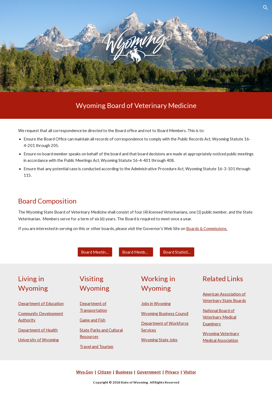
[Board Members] (136, 252)
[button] (265, 7)
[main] (136, 105)
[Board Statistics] (177, 252)
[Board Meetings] (95, 252)
